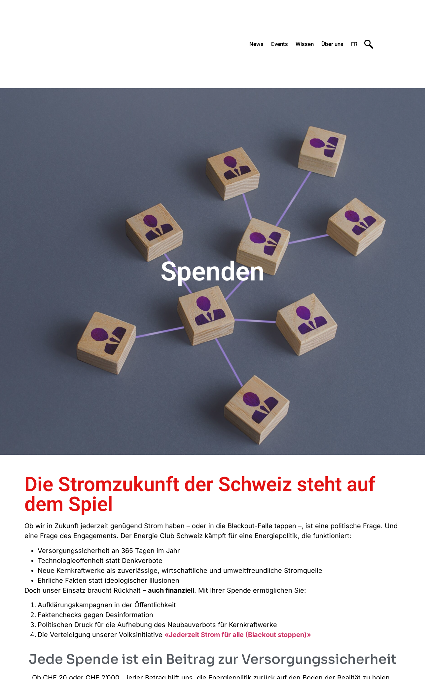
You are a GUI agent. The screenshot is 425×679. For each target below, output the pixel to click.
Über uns (332, 44)
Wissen (305, 44)
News (256, 44)
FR (354, 44)
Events (279, 44)
